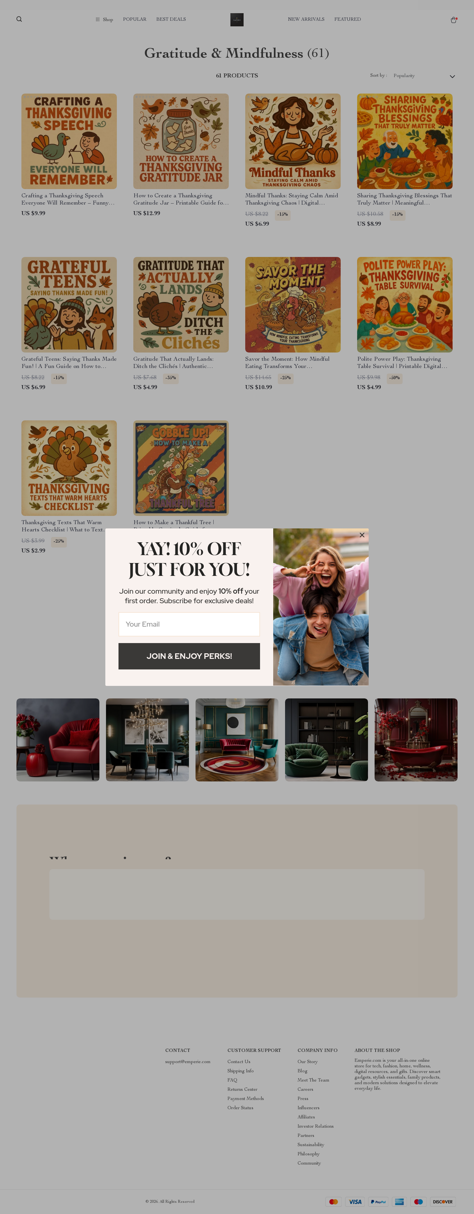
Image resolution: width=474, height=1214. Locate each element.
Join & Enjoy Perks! (189, 656)
